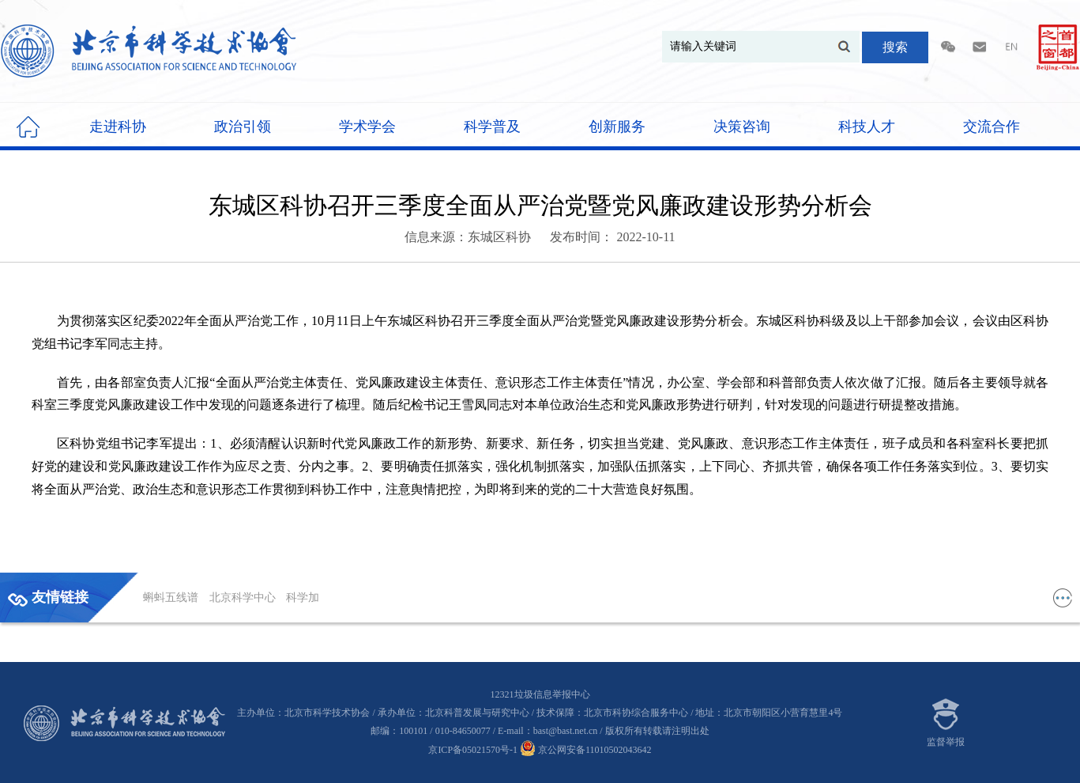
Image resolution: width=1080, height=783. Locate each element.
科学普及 (492, 126)
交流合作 (991, 126)
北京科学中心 (244, 597)
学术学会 (367, 126)
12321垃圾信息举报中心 (540, 694)
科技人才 (866, 126)
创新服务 (617, 126)
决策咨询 (741, 126)
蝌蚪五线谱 (172, 597)
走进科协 (117, 126)
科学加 (302, 597)
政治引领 (242, 126)
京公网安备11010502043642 (586, 749)
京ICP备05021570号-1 (472, 749)
